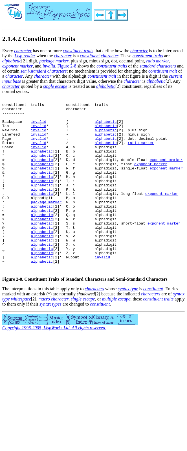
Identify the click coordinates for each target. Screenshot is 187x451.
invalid (38, 126)
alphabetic (106, 126)
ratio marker (141, 151)
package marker (46, 223)
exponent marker (166, 172)
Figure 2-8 (67, 66)
